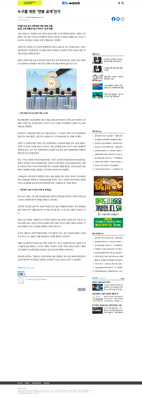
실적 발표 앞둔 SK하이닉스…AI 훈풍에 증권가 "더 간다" (113, 158)
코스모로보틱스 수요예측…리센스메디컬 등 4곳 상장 (120, 301)
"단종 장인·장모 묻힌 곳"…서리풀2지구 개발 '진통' (111, 169)
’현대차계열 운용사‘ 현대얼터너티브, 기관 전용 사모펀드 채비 (115, 271)
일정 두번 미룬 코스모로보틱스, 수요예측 (116, 296)
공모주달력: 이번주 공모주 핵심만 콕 (105, 293)
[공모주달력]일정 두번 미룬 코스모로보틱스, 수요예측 (112, 252)
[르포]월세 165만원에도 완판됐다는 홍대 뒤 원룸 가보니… (114, 139)
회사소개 (20, 383)
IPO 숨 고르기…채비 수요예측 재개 (115, 299)
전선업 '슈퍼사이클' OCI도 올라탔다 (106, 165)
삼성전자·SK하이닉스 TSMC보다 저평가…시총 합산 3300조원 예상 (117, 150)
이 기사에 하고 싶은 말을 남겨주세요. (55, 282)
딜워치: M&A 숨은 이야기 (101, 282)
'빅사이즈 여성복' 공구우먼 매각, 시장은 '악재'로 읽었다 (121, 285)
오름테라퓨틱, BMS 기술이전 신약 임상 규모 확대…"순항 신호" (115, 154)
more (122, 278)
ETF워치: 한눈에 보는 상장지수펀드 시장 (107, 305)
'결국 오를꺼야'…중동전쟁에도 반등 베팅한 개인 (119, 312)
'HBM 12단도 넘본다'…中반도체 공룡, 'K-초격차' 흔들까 (113, 161)
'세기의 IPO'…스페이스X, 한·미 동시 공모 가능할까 (111, 264)
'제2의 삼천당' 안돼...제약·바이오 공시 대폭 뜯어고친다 (113, 256)
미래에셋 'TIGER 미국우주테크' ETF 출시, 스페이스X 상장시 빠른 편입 (118, 249)
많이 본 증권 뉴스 (98, 233)
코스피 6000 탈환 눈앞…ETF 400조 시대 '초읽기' (119, 308)
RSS (87, 392)
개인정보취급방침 (36, 383)
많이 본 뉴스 (97, 131)
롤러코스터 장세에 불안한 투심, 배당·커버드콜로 (119, 310)
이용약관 (27, 383)
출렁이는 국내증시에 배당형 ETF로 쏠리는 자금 (110, 260)
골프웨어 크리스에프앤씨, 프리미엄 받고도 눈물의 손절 (121, 287)
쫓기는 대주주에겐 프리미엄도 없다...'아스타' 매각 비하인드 (122, 289)
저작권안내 (46, 383)
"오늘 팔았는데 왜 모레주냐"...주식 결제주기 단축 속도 (112, 267)
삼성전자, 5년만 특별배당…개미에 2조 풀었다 (110, 143)
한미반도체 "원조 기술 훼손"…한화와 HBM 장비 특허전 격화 (115, 136)
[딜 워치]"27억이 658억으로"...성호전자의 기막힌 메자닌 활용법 (116, 147)
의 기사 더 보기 (26, 267)
